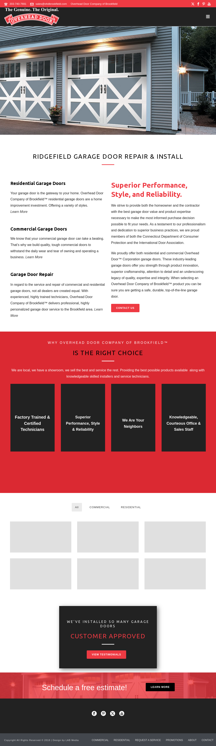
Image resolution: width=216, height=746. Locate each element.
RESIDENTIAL (131, 507)
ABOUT (192, 740)
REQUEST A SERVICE (148, 740)
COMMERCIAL (100, 507)
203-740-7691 (18, 3)
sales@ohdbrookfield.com (51, 3)
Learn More (19, 211)
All (77, 507)
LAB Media (72, 740)
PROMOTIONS (174, 740)
